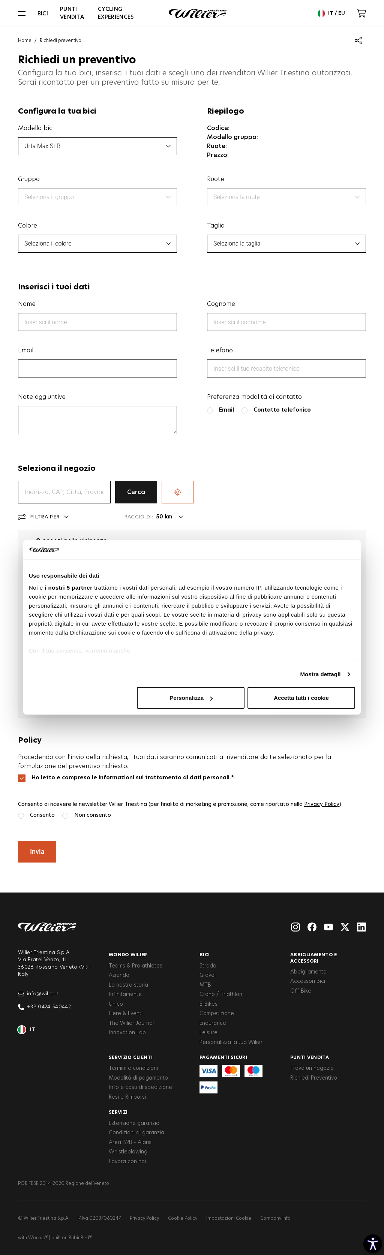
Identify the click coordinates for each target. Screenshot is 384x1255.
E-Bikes (209, 1004)
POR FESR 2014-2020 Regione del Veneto (63, 1183)
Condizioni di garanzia (136, 1132)
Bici (43, 13)
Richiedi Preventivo (313, 1078)
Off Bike (300, 991)
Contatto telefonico (282, 410)
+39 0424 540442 (44, 1007)
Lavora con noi (127, 1161)
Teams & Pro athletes (135, 966)
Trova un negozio (312, 1068)
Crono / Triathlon (221, 994)
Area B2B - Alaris (130, 1142)
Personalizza (191, 698)
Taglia (216, 226)
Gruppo (29, 179)
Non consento (92, 815)
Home (25, 40)
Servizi (118, 1112)
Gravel (208, 975)
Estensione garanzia (134, 1123)
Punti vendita (72, 13)
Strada (208, 966)
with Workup (33, 1238)
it (27, 1029)
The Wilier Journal (131, 1023)
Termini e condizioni (133, 1068)
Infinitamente (125, 994)
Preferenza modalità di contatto (254, 397)
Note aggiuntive (42, 397)
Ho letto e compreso (133, 777)
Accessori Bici (307, 981)
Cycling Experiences (116, 13)
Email (25, 350)
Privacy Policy (321, 804)
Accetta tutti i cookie (301, 698)
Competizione (217, 1013)
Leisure (209, 1032)
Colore (27, 226)
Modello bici (36, 128)
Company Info (275, 1218)
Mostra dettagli (320, 674)
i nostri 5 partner (68, 587)
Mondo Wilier (128, 954)
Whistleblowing (128, 1152)
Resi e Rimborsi (127, 1097)
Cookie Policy (182, 1218)
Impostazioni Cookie (228, 1218)
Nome (27, 304)
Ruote (215, 179)
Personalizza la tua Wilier (231, 1042)
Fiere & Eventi (125, 1013)
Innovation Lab (127, 1032)
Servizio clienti (131, 1057)
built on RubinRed (71, 1238)
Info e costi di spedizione (140, 1087)
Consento (42, 815)
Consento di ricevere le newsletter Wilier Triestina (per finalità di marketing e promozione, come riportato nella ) (179, 804)
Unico (116, 1004)
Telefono (220, 350)
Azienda (119, 975)
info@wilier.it (38, 994)
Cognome (221, 304)
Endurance (213, 1023)
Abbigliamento (308, 972)
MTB (205, 985)
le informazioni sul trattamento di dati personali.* (163, 777)
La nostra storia (128, 985)
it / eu (331, 13)
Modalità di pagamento (138, 1078)
